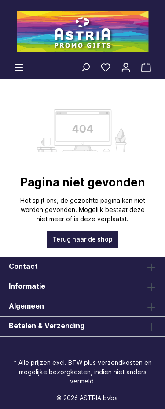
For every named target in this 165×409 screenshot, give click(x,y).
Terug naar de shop (82, 239)
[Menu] (19, 67)
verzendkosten (120, 362)
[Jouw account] (126, 67)
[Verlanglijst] (105, 67)
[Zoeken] (85, 67)
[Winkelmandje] (146, 67)
